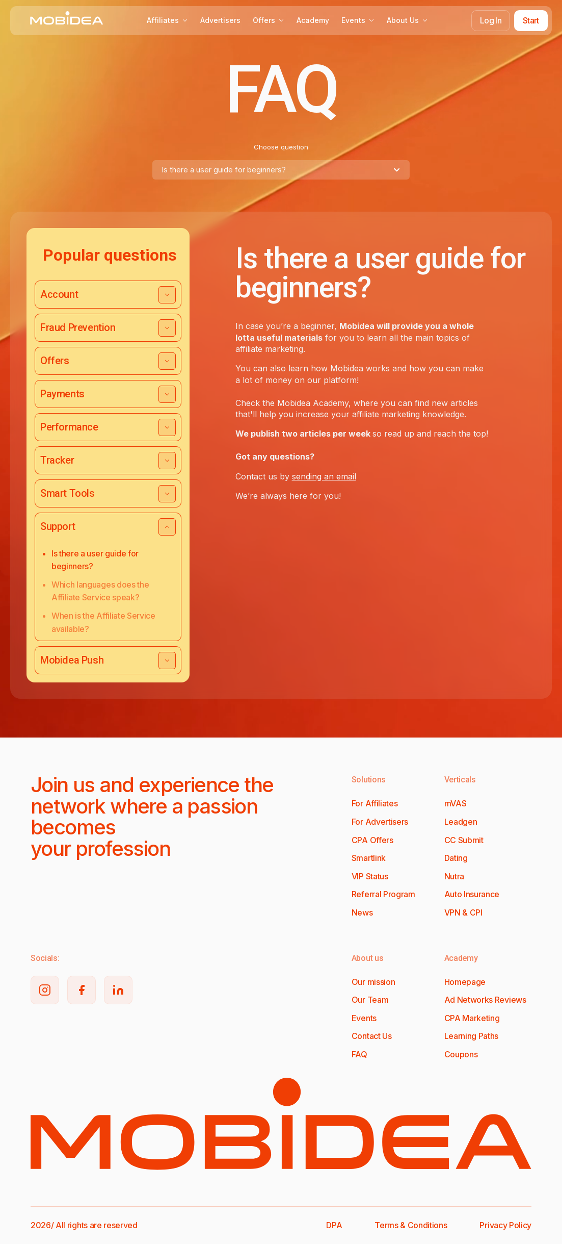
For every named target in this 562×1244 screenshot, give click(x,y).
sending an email (324, 476)
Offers (268, 20)
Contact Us (372, 1036)
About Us (407, 20)
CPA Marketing (472, 1018)
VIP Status (370, 876)
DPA (334, 1225)
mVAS (455, 803)
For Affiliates (375, 803)
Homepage (465, 982)
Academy (313, 20)
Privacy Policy (505, 1225)
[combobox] (281, 170)
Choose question (281, 147)
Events (357, 20)
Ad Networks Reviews (485, 1000)
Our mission (373, 982)
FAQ (359, 1054)
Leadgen (460, 822)
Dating (456, 858)
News (362, 912)
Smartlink (369, 858)
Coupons (461, 1054)
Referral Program (383, 894)
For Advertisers (380, 822)
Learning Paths (471, 1036)
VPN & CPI (463, 912)
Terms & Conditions (410, 1225)
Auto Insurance (472, 894)
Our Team (370, 1000)
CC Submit (464, 840)
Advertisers (220, 20)
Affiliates (167, 20)
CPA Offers (372, 840)
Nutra (454, 876)
